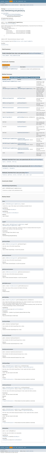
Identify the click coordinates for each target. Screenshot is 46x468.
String (6, 117)
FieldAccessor (9, 112)
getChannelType (21, 98)
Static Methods (14, 77)
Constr (12, 5)
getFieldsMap (20, 117)
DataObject (4, 19)
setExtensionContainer (23, 148)
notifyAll (19, 174)
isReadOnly (12, 168)
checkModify (5, 168)
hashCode (9, 161)
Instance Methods (24, 77)
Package (7, 1)
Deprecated (20, 1)
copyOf (19, 87)
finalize (4, 174)
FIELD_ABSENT (5, 55)
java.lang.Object (4, 13)
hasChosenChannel (21, 126)
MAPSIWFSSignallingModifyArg (9, 68)
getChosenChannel (21, 103)
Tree (16, 1)
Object (10, 117)
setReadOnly (20, 152)
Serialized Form (4, 44)
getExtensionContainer (23, 107)
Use (14, 1)
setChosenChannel (21, 143)
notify (14, 174)
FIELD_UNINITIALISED (15, 55)
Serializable (10, 19)
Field (9, 5)
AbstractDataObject (36, 166)
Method (16, 5)
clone (18, 81)
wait (24, 174)
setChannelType (21, 138)
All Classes (2, 3)
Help (25, 1)
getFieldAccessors (22, 112)
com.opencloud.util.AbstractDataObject (12, 14)
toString (14, 161)
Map (3, 117)
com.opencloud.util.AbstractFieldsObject (14, 15)
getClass (10, 174)
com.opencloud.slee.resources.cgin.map (14, 8)
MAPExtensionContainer (8, 107)
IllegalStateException (27, 367)
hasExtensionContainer (23, 132)
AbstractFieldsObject (10, 23)
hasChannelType (21, 121)
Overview (2, 1)
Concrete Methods (34, 77)
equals (4, 161)
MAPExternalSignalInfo (8, 98)
